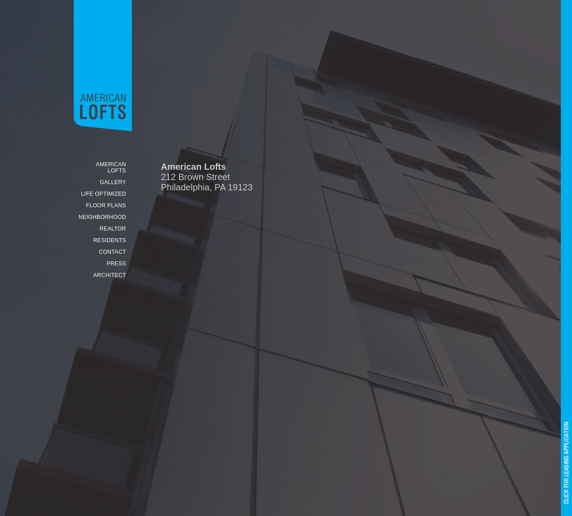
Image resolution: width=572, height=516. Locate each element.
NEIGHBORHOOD (102, 217)
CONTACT (112, 252)
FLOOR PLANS (106, 205)
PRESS (116, 263)
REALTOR (113, 229)
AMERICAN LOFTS (111, 167)
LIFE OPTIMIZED (103, 194)
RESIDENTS (109, 240)
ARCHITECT (109, 275)
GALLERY (113, 182)
